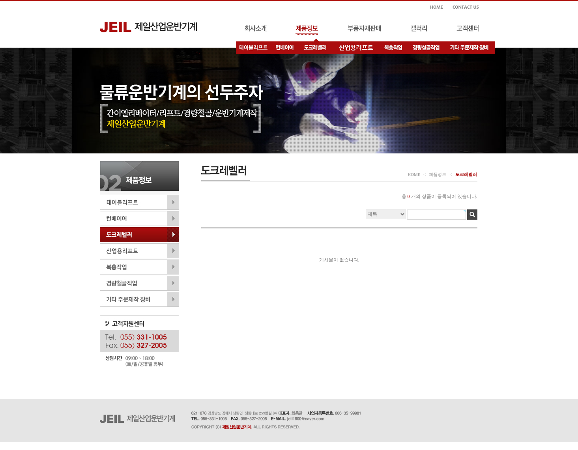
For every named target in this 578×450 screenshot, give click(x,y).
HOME (414, 174)
